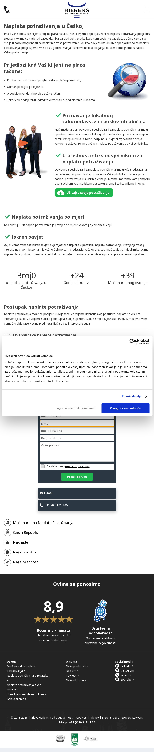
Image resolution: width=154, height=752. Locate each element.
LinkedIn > (127, 666)
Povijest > (72, 675)
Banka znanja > (17, 699)
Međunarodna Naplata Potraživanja (43, 522)
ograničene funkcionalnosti (76, 408)
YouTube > (127, 679)
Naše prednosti (26, 562)
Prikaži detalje (132, 396)
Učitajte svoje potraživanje (87, 192)
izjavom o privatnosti (77, 466)
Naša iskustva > (76, 680)
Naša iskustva (24, 552)
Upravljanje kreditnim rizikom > (26, 694)
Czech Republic (26, 532)
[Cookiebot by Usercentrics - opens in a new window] (132, 342)
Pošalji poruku (77, 477)
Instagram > (128, 670)
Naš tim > (72, 671)
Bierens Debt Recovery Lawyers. (122, 717)
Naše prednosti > (77, 666)
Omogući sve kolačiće (125, 408)
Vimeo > (126, 675)
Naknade (20, 542)
